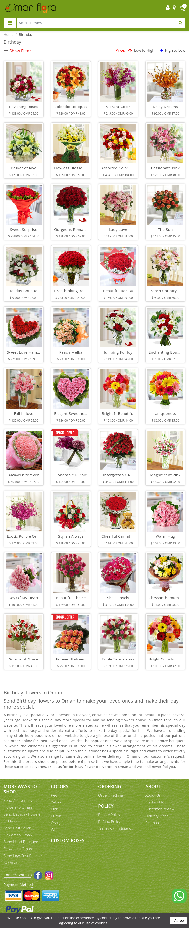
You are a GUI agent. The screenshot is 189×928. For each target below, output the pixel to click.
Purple (56, 815)
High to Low (172, 50)
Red (54, 795)
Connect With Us (18, 875)
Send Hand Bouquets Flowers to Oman (21, 845)
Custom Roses (67, 840)
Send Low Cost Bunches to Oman (24, 859)
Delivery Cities (157, 815)
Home (9, 34)
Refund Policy (109, 821)
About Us (153, 795)
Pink (54, 808)
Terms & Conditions (114, 828)
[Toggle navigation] (10, 23)
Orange (57, 822)
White (56, 829)
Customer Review (159, 808)
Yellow (56, 802)
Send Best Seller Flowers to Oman (18, 831)
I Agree (178, 920)
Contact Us (154, 802)
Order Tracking (110, 795)
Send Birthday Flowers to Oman (22, 817)
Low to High (141, 50)
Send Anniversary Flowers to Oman (18, 804)
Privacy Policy (109, 814)
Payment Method (18, 884)
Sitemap (152, 822)
